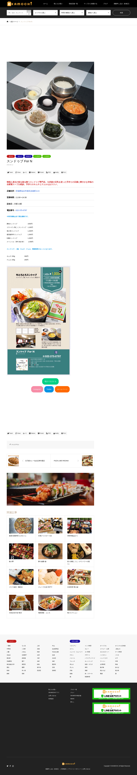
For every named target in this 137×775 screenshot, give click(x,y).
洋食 (71, 670)
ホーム (45, 4)
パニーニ (72, 658)
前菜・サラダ (89, 664)
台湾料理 (102, 664)
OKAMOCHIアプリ (53, 692)
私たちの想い (58, 4)
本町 (53, 661)
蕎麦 (101, 673)
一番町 (9, 646)
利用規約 (51, 699)
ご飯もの (19, 156)
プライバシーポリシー (74, 769)
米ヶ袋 (24, 670)
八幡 (8, 652)
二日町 (24, 649)
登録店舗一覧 (73, 4)
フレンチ (72, 661)
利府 (38, 652)
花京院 (39, 670)
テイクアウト (15, 444)
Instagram (37, 389)
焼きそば (102, 670)
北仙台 (9, 655)
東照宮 (24, 664)
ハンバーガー (104, 658)
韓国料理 (28, 156)
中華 (116, 661)
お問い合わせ (52, 695)
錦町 (8, 673)
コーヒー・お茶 (104, 649)
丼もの (72, 664)
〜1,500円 (46, 156)
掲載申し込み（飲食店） (122, 4)
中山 (53, 646)
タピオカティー (104, 652)
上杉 (38, 646)
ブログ (105, 4)
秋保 (8, 670)
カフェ (72, 649)
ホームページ (62, 389)
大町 (38, 658)
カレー (87, 649)
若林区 (54, 670)
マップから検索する (90, 4)
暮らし (72, 702)
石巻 (53, 667)
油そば (117, 667)
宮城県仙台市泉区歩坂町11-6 (27, 191)
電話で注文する (50, 381)
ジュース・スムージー (76, 652)
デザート (87, 655)
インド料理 (88, 646)
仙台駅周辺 (55, 649)
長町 (23, 673)
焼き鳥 (117, 670)
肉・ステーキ (89, 673)
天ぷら (72, 667)
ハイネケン (103, 655)
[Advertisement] (68, 46)
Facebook (10, 766)
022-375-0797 (21, 210)
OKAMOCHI (114, 766)
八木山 (24, 652)
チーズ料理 (118, 652)
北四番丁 (24, 655)
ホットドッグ (89, 661)
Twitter (49, 389)
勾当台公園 (55, 652)
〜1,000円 (37, 156)
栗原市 (54, 664)
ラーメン (102, 661)
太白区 (54, 658)
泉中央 (11, 156)
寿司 (86, 667)
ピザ (116, 658)
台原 (38, 655)
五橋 (38, 649)
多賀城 (24, 658)
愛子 (23, 661)
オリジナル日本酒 (120, 646)
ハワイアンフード (90, 658)
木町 (38, 661)
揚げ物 (102, 667)
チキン (72, 655)
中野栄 (9, 649)
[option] (50, 106)
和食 (116, 664)
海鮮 (86, 670)
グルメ (72, 692)
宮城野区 (9, 661)
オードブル (103, 646)
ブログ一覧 (73, 689)
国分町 (9, 658)
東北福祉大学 (10, 664)
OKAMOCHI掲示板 (75, 695)
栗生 (8, 667)
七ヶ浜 (24, 646)
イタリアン (73, 646)
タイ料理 (87, 652)
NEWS (72, 699)
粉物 (71, 673)
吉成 (53, 655)
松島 (38, 664)
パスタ (117, 655)
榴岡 (23, 667)
